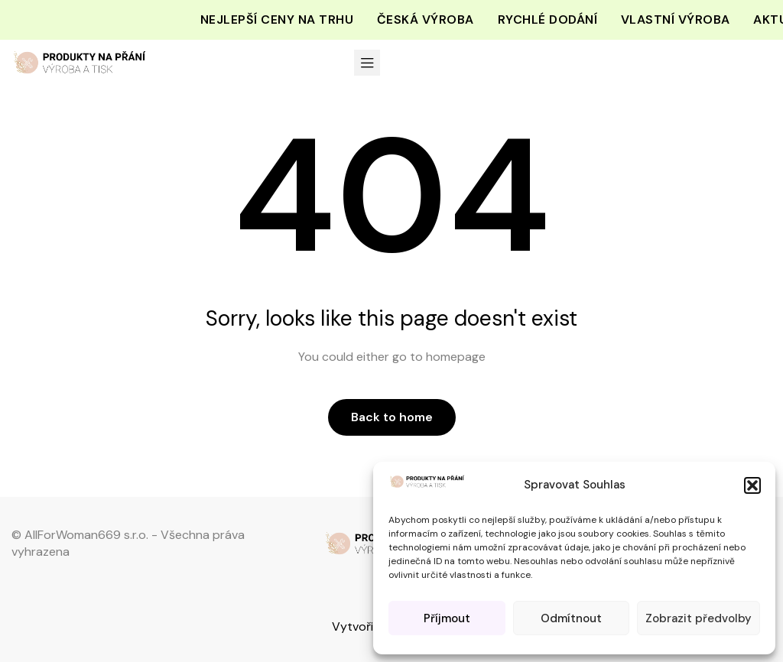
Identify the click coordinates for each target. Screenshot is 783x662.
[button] (752, 485)
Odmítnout (571, 618)
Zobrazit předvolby (698, 618)
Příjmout (447, 618)
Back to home (392, 417)
